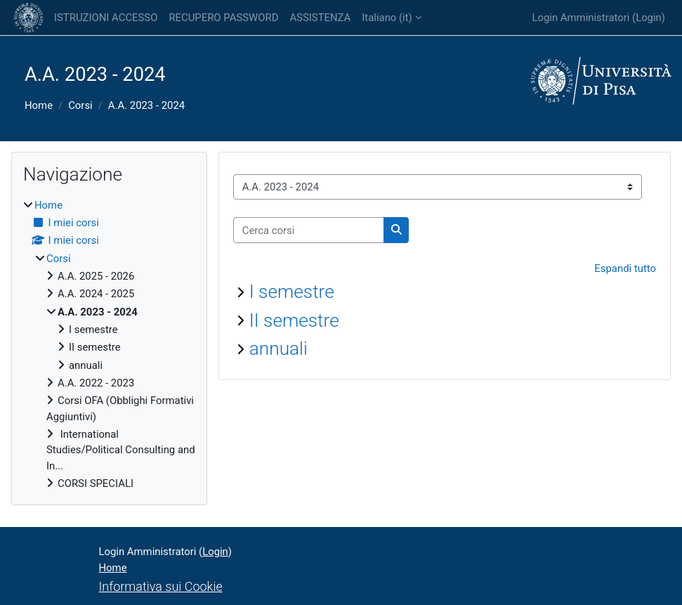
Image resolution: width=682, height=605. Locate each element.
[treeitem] (109, 344)
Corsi (80, 105)
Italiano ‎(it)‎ (387, 17)
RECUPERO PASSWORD (223, 17)
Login (649, 17)
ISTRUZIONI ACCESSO (105, 17)
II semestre (294, 320)
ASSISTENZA (319, 17)
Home (39, 105)
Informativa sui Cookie (161, 586)
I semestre (291, 291)
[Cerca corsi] (308, 229)
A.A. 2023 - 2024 (146, 105)
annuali (278, 348)
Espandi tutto (625, 268)
